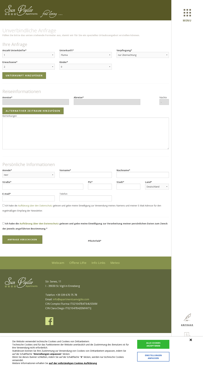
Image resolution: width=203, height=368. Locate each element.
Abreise (78, 97)
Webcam (58, 263)
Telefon (63, 193)
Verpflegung (124, 50)
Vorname (64, 170)
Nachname (123, 170)
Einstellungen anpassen (153, 357)
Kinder (63, 62)
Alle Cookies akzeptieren (153, 344)
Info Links (98, 263)
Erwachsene (9, 62)
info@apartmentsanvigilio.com (71, 299)
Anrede (6, 170)
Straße (6, 182)
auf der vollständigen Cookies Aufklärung (73, 363)
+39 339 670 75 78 (66, 295)
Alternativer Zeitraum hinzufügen (33, 110)
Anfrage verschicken (22, 239)
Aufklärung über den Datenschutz (35, 205)
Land (148, 182)
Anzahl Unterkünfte (13, 50)
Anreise (6, 97)
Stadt (120, 182)
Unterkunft (65, 50)
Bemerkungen (9, 115)
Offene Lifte (77, 263)
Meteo (115, 263)
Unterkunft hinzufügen (24, 75)
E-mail (6, 193)
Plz (89, 182)
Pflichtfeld (94, 240)
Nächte (163, 97)
